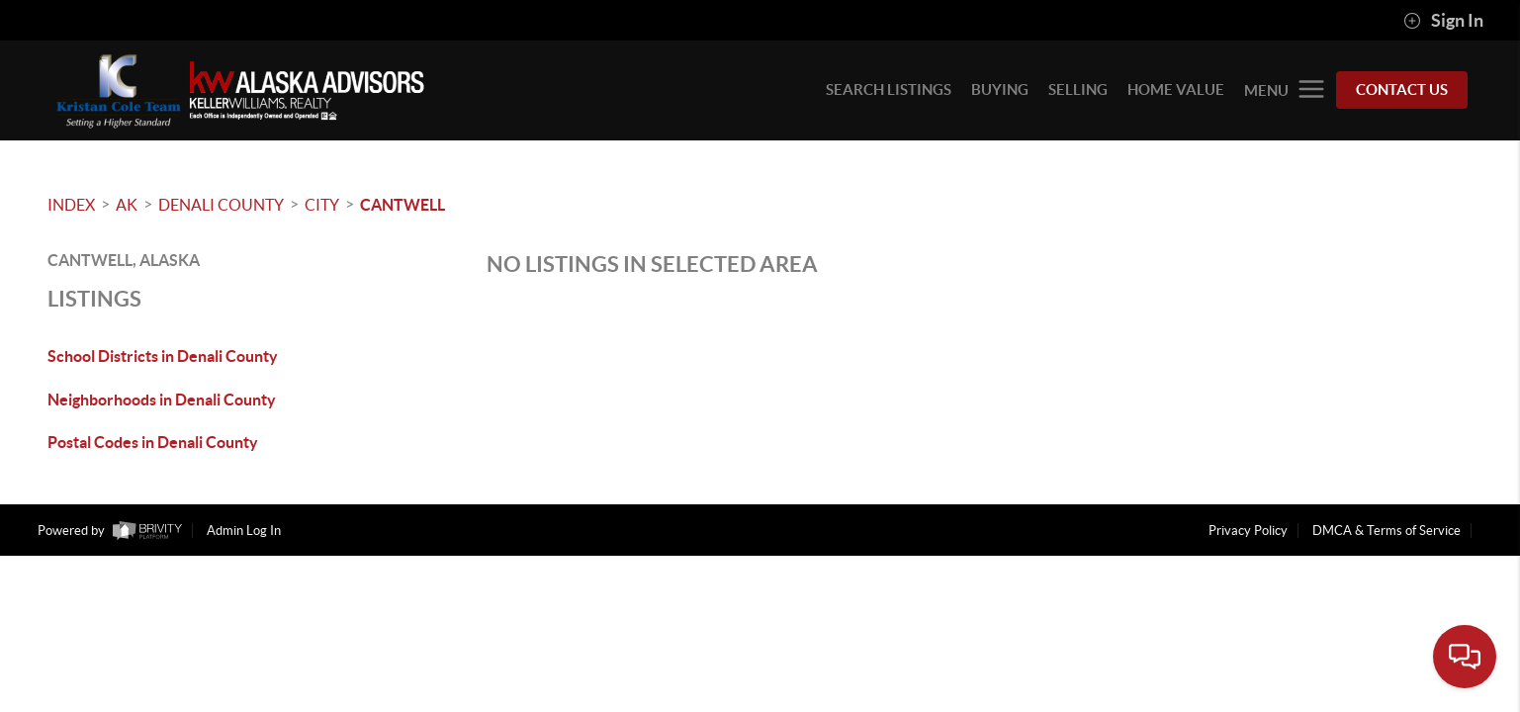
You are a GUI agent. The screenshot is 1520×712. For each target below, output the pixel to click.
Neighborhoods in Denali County (161, 399)
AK (126, 205)
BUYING (999, 89)
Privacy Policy (1248, 530)
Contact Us (1402, 89)
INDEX (71, 205)
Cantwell (402, 205)
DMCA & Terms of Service (1386, 530)
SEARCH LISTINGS (888, 89)
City (322, 205)
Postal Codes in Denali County (152, 442)
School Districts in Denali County (162, 356)
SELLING (1078, 89)
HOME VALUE (1175, 89)
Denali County (221, 205)
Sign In (1443, 21)
